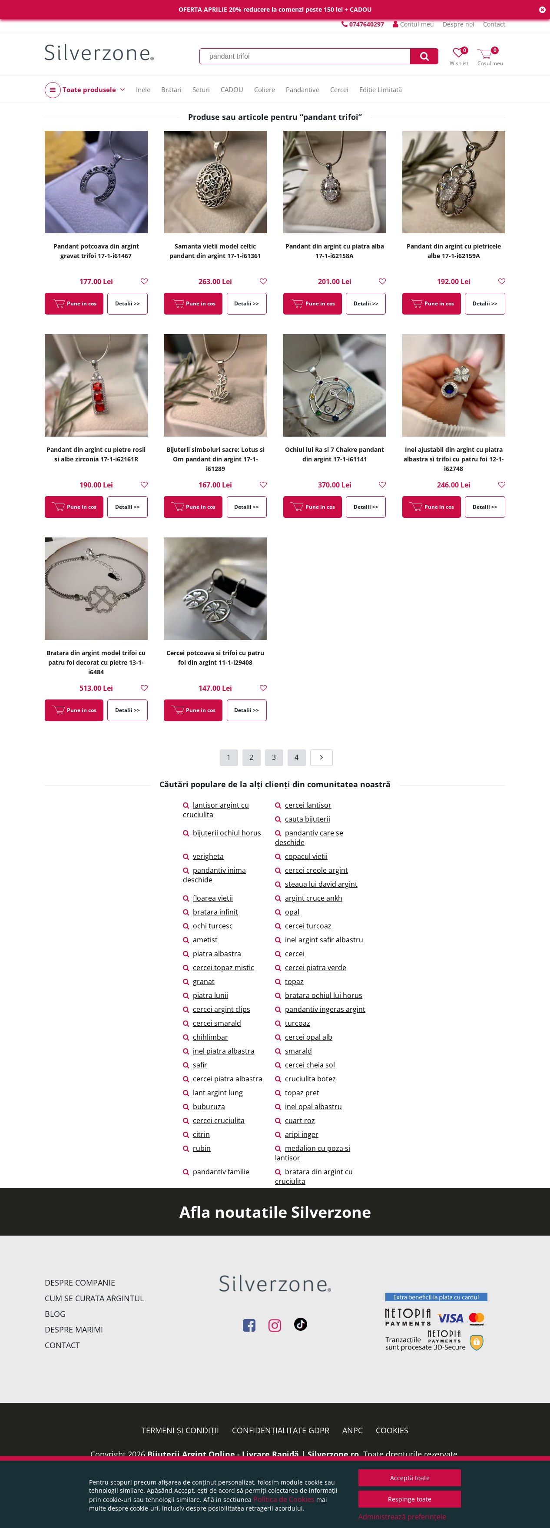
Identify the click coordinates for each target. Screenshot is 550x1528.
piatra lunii (205, 995)
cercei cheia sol (305, 1065)
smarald (293, 1051)
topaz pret (297, 1092)
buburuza (204, 1106)
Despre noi (458, 24)
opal (287, 912)
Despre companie (80, 1282)
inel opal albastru (308, 1106)
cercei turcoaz (303, 926)
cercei (290, 953)
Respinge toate (409, 1499)
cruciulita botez (305, 1079)
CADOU (232, 89)
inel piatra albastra (219, 1051)
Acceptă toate (410, 1478)
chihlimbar (205, 1037)
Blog (55, 1314)
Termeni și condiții (180, 1430)
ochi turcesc (208, 926)
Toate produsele (85, 90)
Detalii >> (127, 303)
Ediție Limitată (380, 89)
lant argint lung (213, 1092)
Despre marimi (74, 1329)
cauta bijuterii (302, 819)
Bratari (171, 89)
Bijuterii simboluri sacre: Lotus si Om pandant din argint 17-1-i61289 (215, 459)
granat (199, 981)
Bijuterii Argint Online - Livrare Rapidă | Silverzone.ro (253, 1454)
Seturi (201, 89)
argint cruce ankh (308, 898)
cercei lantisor (303, 805)
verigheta (203, 856)
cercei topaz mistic (218, 967)
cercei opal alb (303, 1037)
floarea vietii (208, 898)
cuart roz (295, 1120)
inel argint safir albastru (319, 940)
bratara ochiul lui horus (318, 995)
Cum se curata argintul (94, 1298)
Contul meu (413, 24)
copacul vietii (301, 856)
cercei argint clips (216, 1009)
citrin (196, 1134)
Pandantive (302, 89)
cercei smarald (212, 1023)
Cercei (339, 89)
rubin (197, 1148)
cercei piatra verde (310, 967)
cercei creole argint (311, 870)
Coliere (264, 89)
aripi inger (296, 1134)
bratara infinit (210, 912)
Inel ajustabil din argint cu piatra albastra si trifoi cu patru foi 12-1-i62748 (454, 459)
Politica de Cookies (284, 1499)
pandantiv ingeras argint (320, 1009)
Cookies (392, 1430)
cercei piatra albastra (222, 1079)
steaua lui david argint (316, 884)
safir (195, 1065)
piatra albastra (212, 953)
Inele (143, 89)
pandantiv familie (216, 1172)
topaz (289, 981)
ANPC (352, 1430)
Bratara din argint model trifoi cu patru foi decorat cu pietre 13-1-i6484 (96, 662)
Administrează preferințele (402, 1516)
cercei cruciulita (214, 1120)
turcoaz (292, 1023)
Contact (494, 24)
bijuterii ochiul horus (222, 833)
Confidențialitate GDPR (280, 1430)
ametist (200, 940)
